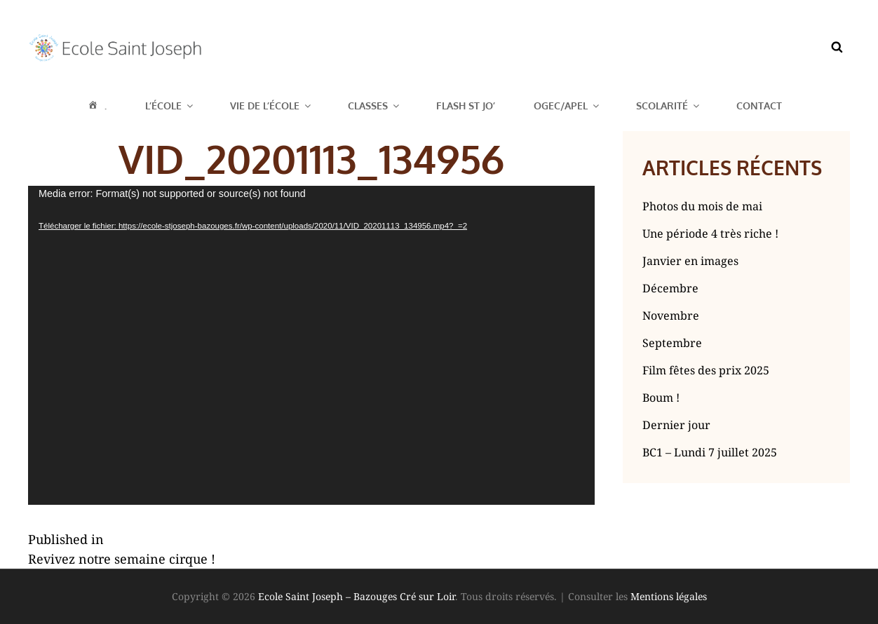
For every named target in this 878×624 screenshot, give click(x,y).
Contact (759, 105)
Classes (374, 105)
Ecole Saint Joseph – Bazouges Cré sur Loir (356, 596)
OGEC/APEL (567, 105)
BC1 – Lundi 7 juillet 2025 (709, 452)
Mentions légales (668, 596)
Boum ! (661, 397)
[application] (311, 345)
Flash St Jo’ (465, 105)
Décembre (670, 288)
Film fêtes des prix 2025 (705, 370)
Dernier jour (676, 425)
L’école (170, 105)
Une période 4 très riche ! (710, 233)
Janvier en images (690, 261)
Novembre (670, 315)
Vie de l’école (271, 105)
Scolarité (668, 105)
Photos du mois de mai (702, 206)
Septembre (672, 343)
